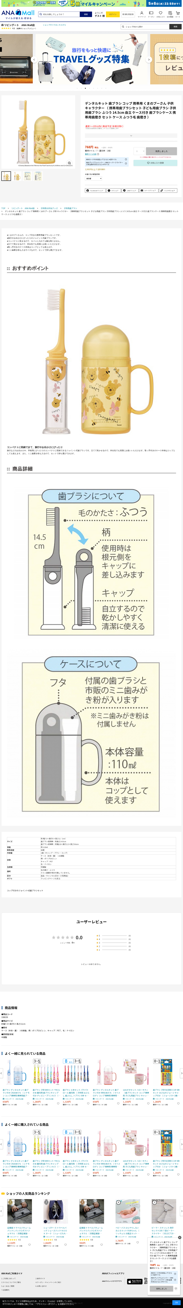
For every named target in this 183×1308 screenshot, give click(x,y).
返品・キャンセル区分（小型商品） (55, 875)
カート (177, 17)
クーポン (151, 17)
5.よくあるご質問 (7, 1286)
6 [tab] (97, 88)
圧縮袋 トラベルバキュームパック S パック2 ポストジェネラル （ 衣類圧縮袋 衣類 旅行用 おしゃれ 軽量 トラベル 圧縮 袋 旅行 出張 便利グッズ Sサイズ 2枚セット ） (91, 1230)
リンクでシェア (169, 190)
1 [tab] (77, 88)
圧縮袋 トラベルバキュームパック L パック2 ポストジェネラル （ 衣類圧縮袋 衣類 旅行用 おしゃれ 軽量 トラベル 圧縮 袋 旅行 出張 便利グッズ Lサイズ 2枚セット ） (19, 1230)
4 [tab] (89, 88)
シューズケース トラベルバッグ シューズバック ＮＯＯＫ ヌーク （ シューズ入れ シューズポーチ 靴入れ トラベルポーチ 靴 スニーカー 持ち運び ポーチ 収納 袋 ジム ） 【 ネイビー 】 (55, 1230)
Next (149, 59)
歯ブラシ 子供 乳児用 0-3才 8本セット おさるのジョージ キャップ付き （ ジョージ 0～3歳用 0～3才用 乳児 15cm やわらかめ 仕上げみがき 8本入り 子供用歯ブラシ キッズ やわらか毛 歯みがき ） (166, 1092)
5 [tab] (93, 88)
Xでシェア (115, 190)
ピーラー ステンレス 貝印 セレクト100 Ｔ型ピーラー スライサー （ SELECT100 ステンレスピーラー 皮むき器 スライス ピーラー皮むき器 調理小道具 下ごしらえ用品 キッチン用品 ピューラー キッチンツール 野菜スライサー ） (163, 1230)
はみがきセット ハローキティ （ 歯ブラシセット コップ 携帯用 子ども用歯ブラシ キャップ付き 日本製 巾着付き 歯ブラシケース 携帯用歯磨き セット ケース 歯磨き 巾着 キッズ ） (136, 1092)
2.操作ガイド (40, 1278)
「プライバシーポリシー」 (46, 1304)
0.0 (79, 937)
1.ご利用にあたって (8, 1278)
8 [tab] (105, 88)
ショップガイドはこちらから (54, 25)
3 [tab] (85, 88)
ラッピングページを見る (50, 878)
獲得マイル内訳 (90, 154)
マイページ (142, 17)
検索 (86, 14)
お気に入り (161, 17)
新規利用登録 (128, 14)
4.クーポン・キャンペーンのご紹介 (48, 1282)
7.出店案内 (5, 1290)
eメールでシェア (150, 190)
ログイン (113, 14)
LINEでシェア (131, 190)
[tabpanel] (91, 58)
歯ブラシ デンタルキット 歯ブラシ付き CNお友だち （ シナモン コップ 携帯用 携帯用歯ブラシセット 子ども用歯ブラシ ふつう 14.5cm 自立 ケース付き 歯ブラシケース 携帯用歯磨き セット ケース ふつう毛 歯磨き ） (16, 1092)
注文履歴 (170, 17)
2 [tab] (81, 88)
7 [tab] (101, 88)
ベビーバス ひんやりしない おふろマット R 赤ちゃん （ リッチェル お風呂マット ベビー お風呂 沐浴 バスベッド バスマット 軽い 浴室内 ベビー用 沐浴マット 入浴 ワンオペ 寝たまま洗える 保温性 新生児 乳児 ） (128, 1230)
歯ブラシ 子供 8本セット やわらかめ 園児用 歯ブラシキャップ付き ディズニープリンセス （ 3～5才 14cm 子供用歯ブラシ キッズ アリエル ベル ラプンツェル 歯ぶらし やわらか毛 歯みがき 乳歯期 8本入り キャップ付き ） (46, 1092)
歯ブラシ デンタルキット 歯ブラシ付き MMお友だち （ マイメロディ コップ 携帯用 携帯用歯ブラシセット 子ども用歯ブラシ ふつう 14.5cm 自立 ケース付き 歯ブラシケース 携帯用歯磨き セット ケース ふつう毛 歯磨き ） (106, 1092)
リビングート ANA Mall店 (19, 25)
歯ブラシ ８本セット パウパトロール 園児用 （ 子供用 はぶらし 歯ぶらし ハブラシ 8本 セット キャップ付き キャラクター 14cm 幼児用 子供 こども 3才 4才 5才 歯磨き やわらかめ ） (76, 1092)
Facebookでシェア (96, 190)
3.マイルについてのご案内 (11, 1282)
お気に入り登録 (157, 162)
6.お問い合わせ (41, 1286)
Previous (34, 59)
